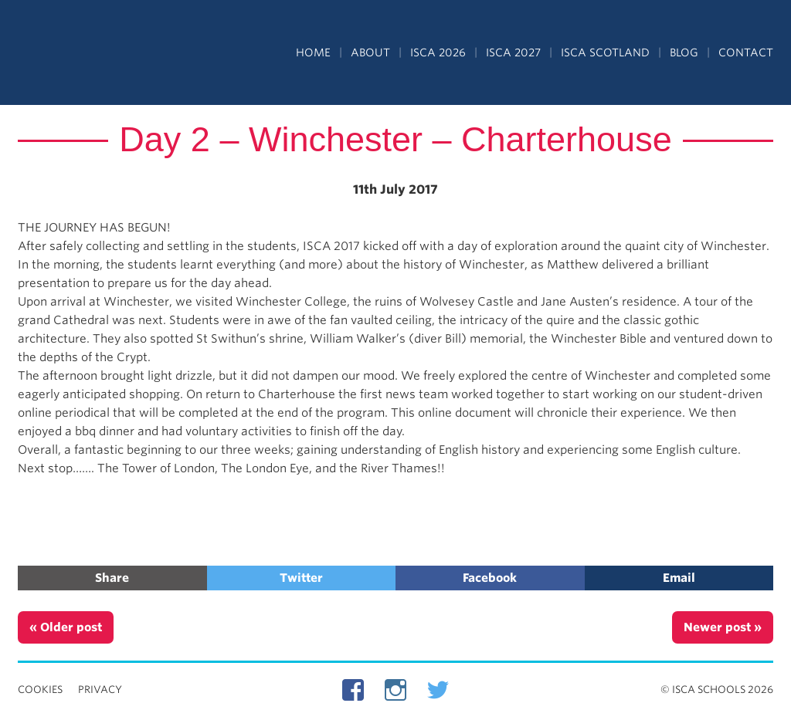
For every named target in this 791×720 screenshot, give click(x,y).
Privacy (100, 689)
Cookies (40, 689)
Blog (684, 52)
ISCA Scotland (605, 52)
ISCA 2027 (513, 52)
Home (313, 52)
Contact (745, 52)
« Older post (65, 627)
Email (679, 578)
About (370, 52)
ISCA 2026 (438, 52)
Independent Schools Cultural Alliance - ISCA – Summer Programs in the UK (89, 54)
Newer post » (723, 627)
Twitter (301, 578)
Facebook (490, 578)
